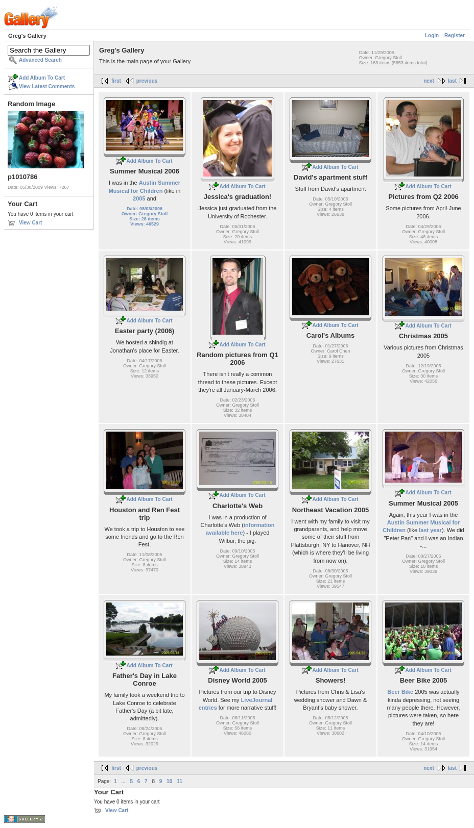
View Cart (30, 222)
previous (147, 81)
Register (454, 35)
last (452, 81)
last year (430, 530)
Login (432, 35)
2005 (139, 198)
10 (169, 781)
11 (179, 781)
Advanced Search (40, 60)
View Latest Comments (47, 86)
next (428, 81)
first (116, 81)
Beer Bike (400, 692)
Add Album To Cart (42, 78)
